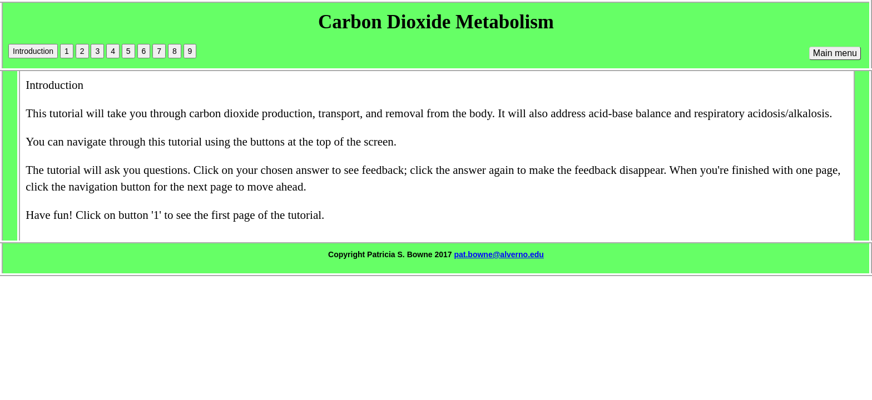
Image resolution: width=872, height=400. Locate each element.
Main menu (835, 53)
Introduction (33, 51)
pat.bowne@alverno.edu (498, 254)
